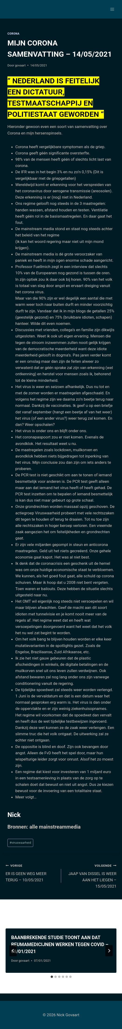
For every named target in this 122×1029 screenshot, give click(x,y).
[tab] (52, 977)
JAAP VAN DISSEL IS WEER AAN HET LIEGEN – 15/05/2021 (91, 875)
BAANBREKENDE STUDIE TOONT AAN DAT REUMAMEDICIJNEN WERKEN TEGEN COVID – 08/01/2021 (59, 944)
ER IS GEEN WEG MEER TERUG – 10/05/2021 (31, 872)
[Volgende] (109, 950)
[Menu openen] (112, 9)
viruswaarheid (20, 842)
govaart (20, 65)
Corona (13, 33)
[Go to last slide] (13, 950)
